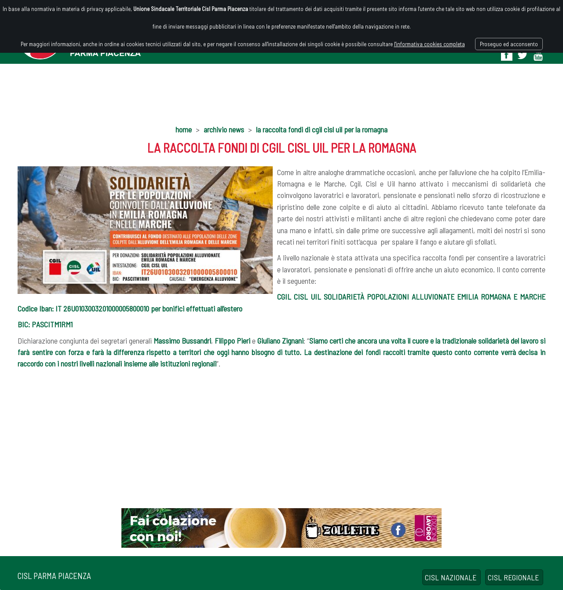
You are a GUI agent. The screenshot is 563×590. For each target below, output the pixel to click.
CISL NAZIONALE (451, 577)
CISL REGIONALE (514, 577)
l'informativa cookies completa (429, 44)
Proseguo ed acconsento (509, 44)
